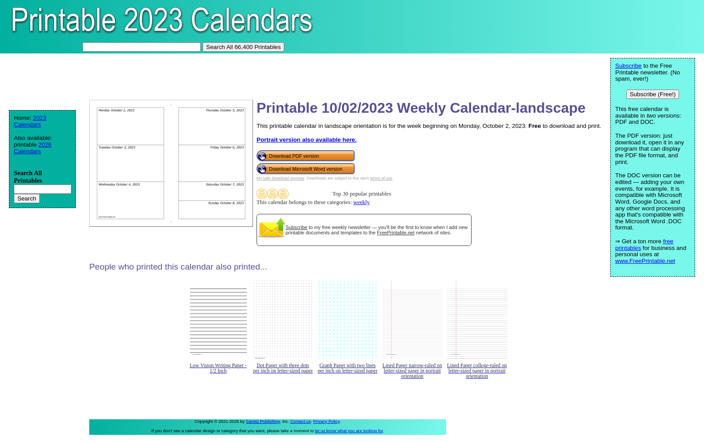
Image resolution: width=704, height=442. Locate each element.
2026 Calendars (33, 148)
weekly (361, 202)
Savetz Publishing (263, 421)
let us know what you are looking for (349, 430)
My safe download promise (280, 178)
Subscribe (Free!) (653, 94)
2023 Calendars (30, 121)
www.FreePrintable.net (645, 261)
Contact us (300, 421)
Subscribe (296, 227)
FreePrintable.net (395, 232)
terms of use (381, 178)
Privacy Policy (326, 421)
